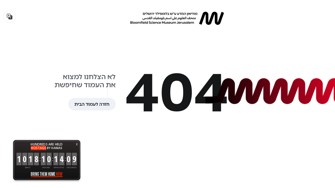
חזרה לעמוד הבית (91, 104)
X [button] (77, 144)
